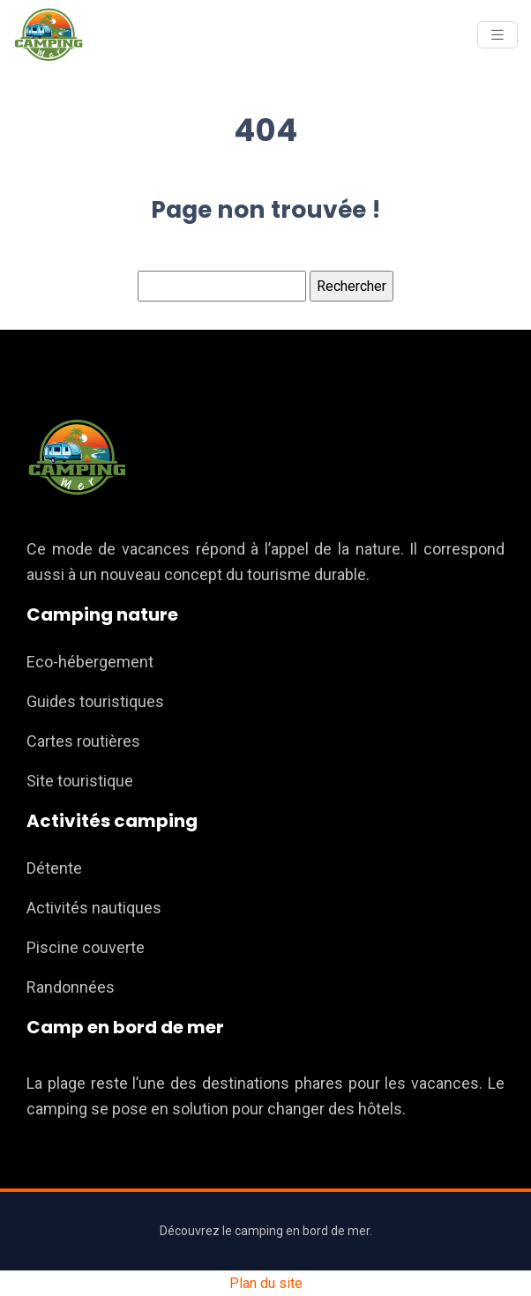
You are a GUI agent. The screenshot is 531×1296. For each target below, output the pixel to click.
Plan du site (266, 1283)
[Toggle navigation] (497, 34)
